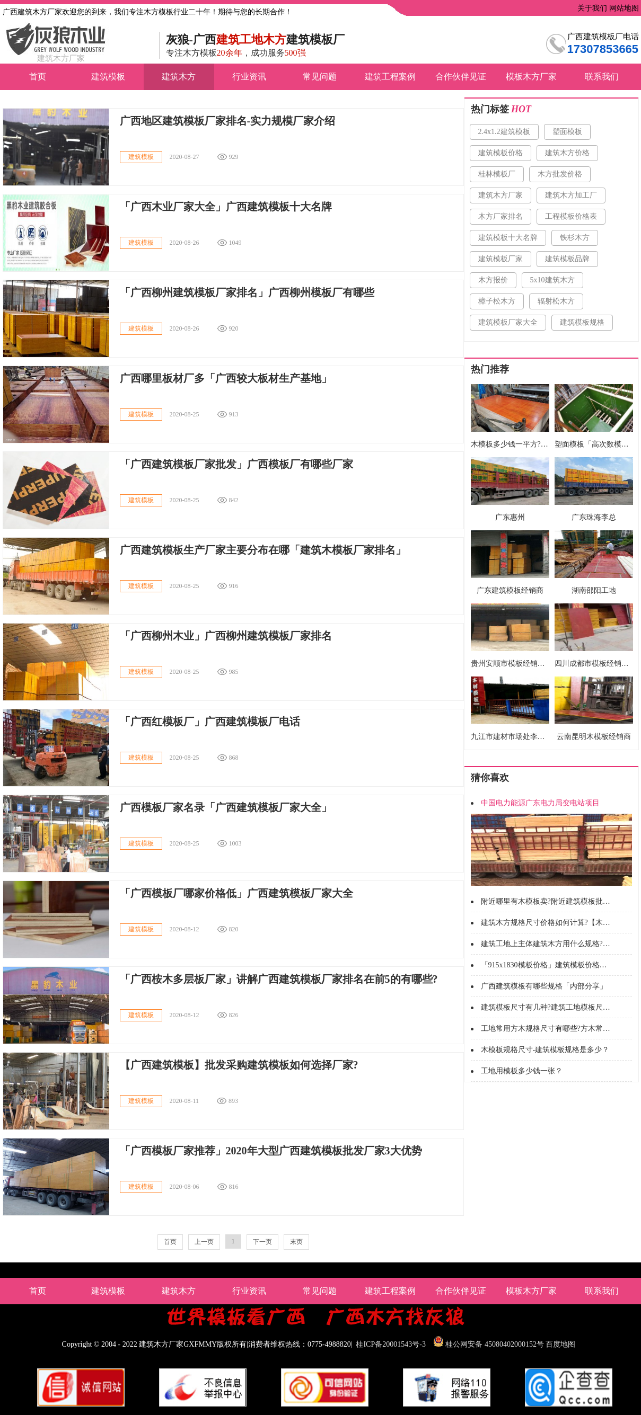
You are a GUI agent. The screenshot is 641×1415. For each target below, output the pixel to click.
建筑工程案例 (390, 76)
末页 (296, 1241)
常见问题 (320, 76)
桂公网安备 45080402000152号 (494, 1344)
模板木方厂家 (531, 76)
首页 (37, 76)
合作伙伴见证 (460, 76)
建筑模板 (108, 76)
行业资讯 (249, 76)
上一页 (204, 1241)
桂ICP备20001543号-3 (390, 1344)
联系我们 (602, 76)
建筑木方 (179, 76)
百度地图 (560, 1344)
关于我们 (592, 8)
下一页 (262, 1241)
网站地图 (623, 8)
